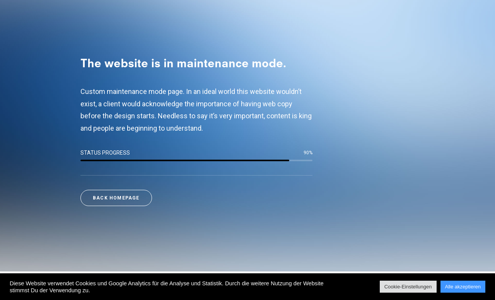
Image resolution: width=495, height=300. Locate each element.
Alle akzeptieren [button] (463, 287)
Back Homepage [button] (116, 198)
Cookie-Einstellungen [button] (408, 287)
